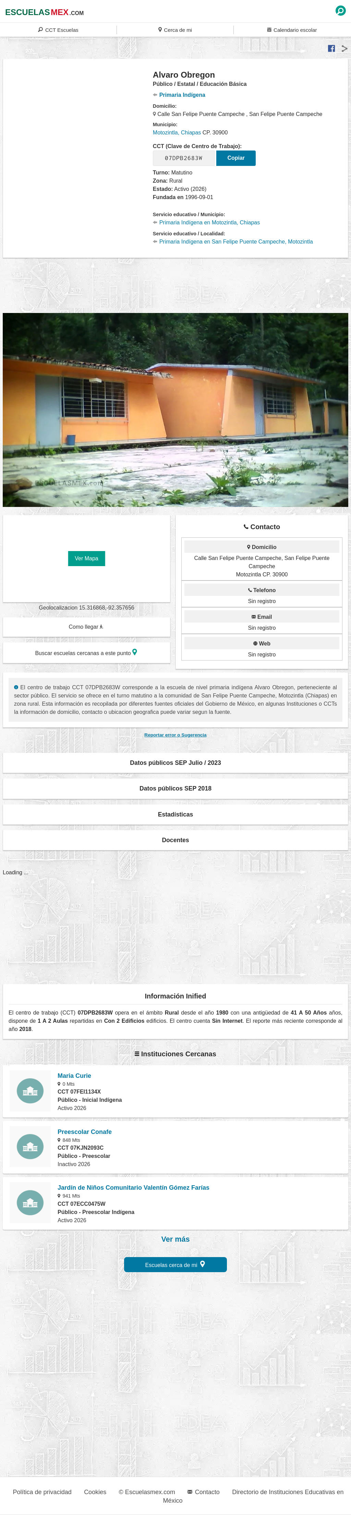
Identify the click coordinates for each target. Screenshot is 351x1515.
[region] (78, 124)
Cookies (95, 1492)
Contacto (203, 1492)
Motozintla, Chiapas (177, 132)
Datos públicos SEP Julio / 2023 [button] (175, 762)
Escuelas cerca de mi (175, 1264)
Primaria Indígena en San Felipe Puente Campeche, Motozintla (233, 242)
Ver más (175, 1239)
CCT (58, 29)
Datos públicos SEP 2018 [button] (175, 788)
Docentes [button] (175, 840)
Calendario (292, 29)
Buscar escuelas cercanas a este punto (86, 652)
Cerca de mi (175, 29)
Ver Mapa (86, 558)
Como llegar (86, 627)
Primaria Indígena (179, 95)
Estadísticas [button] (175, 814)
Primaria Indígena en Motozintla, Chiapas (206, 222)
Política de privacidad (42, 1492)
